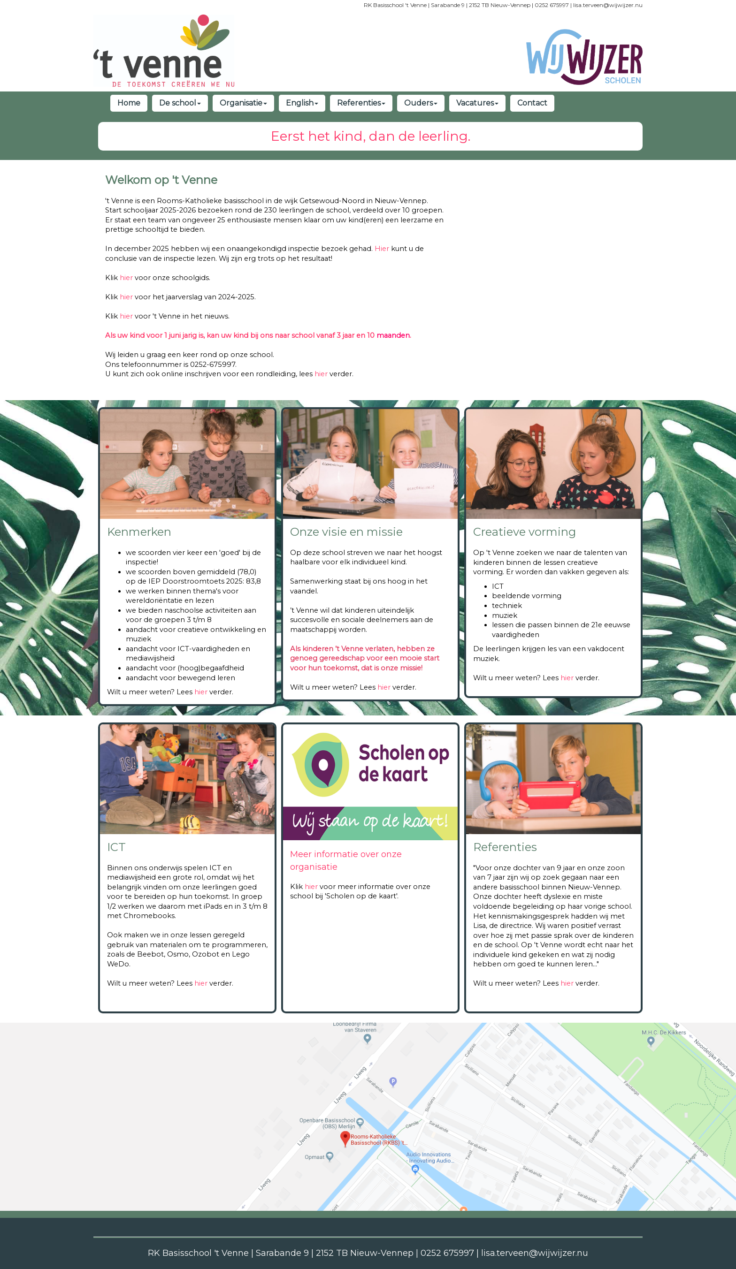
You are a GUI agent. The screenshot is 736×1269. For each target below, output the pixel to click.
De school (180, 103)
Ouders (420, 103)
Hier (382, 248)
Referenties (361, 103)
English (302, 103)
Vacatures (477, 103)
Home (128, 103)
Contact (532, 103)
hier (126, 278)
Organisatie (243, 103)
